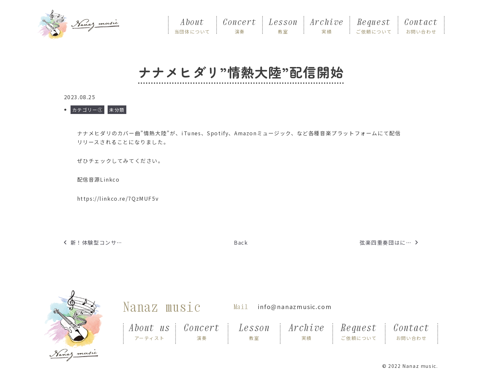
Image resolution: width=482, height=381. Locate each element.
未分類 (117, 109)
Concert (239, 25)
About (192, 25)
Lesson (283, 25)
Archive (327, 25)
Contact (421, 25)
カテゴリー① (87, 109)
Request (374, 25)
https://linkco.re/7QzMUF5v (118, 198)
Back (241, 242)
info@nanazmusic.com (294, 306)
